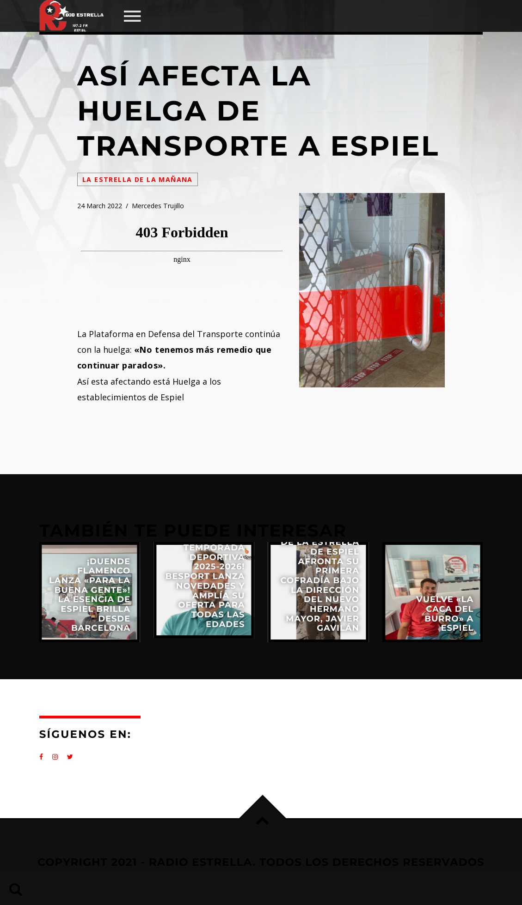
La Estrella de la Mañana (137, 179)
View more (89, 592)
